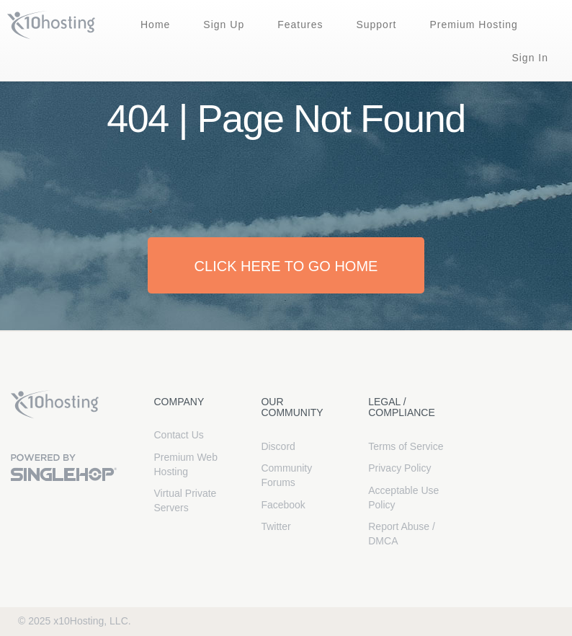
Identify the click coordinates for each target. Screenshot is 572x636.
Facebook (283, 505)
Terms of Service (405, 446)
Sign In (529, 57)
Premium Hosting (473, 24)
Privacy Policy (399, 468)
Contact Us (179, 435)
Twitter (275, 526)
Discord (278, 446)
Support (376, 24)
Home (155, 24)
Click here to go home (286, 266)
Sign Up (223, 24)
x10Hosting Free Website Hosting (55, 404)
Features (300, 24)
